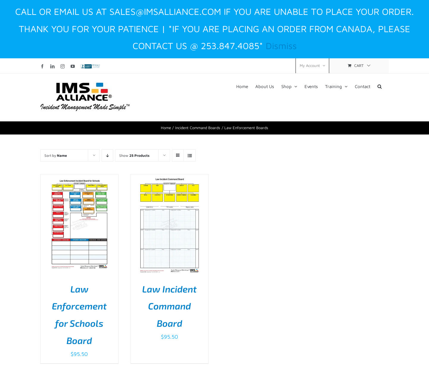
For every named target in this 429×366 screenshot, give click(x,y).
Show (134, 155)
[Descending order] (107, 155)
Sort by (55, 155)
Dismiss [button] (281, 45)
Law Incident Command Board (169, 306)
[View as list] (189, 155)
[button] (379, 85)
